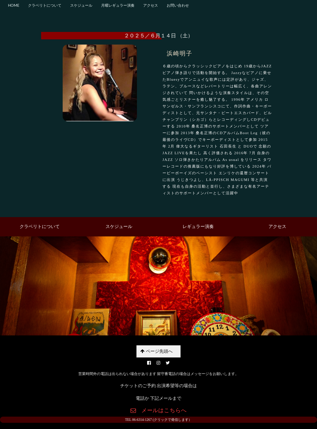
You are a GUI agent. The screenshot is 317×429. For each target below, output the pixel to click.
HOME (13, 5)
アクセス (150, 5)
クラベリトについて (44, 5)
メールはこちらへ (161, 410)
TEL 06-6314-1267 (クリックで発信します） (158, 420)
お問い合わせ (177, 5)
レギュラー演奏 (198, 226)
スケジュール (80, 5)
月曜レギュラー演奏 (117, 5)
